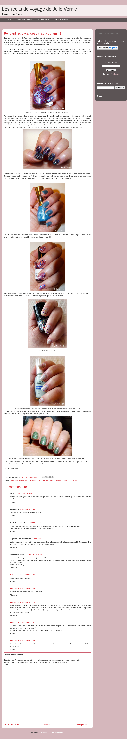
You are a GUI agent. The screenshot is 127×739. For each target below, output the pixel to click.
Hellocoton (115, 33)
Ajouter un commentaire (14, 655)
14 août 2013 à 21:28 (39, 539)
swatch (66, 480)
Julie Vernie (14, 575)
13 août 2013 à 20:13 (33, 523)
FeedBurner (115, 74)
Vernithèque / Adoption (24, 20)
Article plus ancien (83, 725)
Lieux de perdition (61, 20)
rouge (43, 480)
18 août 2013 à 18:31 (27, 622)
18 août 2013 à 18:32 (27, 641)
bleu (12, 480)
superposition (58, 480)
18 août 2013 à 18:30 (27, 602)
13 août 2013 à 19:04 (24, 493)
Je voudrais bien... (44, 20)
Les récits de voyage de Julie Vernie (39, 9)
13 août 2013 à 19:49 (27, 509)
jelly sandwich (24, 480)
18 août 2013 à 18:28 (27, 575)
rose (38, 480)
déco (16, 480)
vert (76, 480)
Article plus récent (11, 725)
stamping (49, 480)
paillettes (33, 480)
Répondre (13, 502)
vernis (72, 480)
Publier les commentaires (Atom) (52, 732)
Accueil (9, 20)
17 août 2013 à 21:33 (34, 555)
